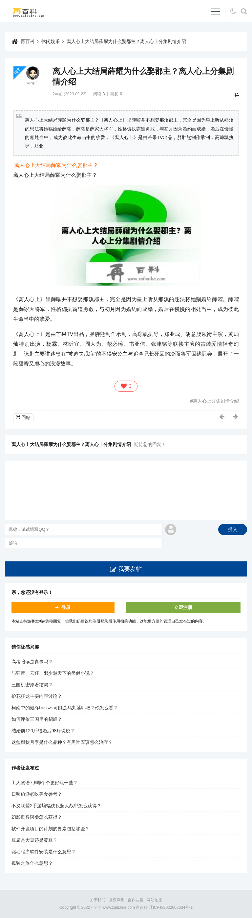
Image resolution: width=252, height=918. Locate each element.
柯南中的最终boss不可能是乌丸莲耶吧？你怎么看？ (64, 707)
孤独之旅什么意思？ (32, 863)
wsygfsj (33, 83)
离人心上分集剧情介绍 (216, 401)
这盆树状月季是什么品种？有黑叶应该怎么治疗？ (62, 742)
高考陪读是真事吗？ (32, 661)
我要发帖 (130, 569)
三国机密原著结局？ (32, 684)
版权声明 (116, 900)
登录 (66, 607)
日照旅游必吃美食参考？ (36, 794)
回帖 (26, 417)
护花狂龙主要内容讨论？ (36, 696)
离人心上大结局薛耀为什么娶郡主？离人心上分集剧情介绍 (126, 41)
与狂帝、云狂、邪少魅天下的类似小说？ (52, 673)
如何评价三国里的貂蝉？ (36, 719)
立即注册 (183, 607)
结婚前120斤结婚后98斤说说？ (43, 730)
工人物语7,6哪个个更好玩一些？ (44, 782)
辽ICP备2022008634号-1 (171, 907)
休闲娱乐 (50, 41)
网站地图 (154, 900)
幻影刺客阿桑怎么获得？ (36, 817)
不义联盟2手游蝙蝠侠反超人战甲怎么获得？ (56, 805)
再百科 (27, 41)
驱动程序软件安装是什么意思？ (43, 851)
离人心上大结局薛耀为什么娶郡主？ (56, 165)
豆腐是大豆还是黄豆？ (34, 840)
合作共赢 (135, 900)
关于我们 (97, 900)
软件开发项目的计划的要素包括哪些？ (50, 828)
